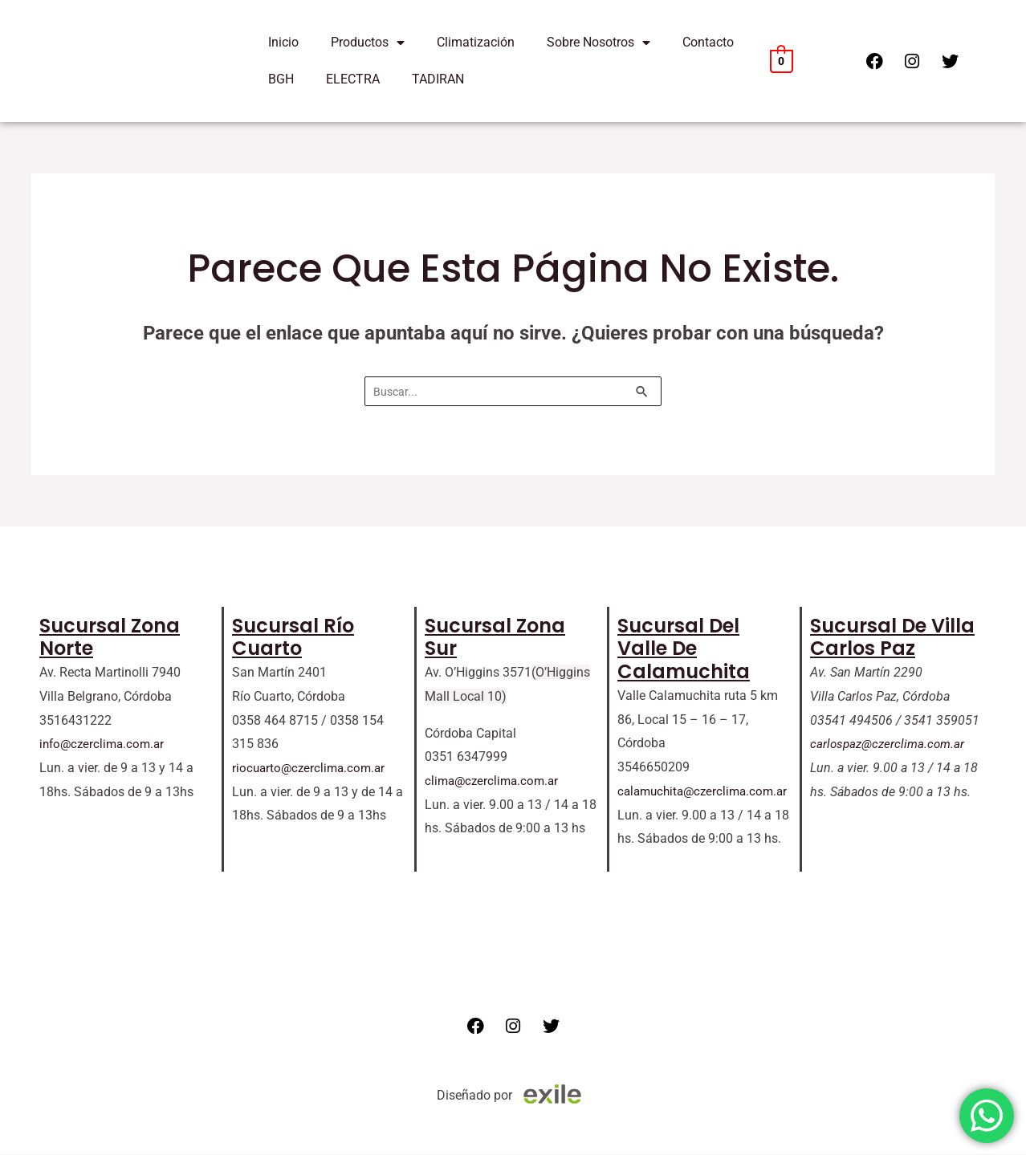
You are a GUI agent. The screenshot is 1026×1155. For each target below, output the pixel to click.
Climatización (476, 42)
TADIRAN (438, 79)
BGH (281, 79)
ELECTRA (353, 79)
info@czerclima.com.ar (104, 744)
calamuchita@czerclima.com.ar (706, 791)
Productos (368, 42)
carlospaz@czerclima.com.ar (890, 744)
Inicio (283, 42)
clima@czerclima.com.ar (494, 781)
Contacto (708, 42)
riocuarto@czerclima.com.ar (311, 768)
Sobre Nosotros (598, 42)
